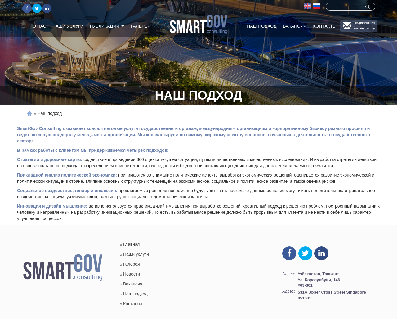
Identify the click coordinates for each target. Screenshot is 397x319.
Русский (316, 6)
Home (29, 113)
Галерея (141, 26)
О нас (39, 26)
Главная (131, 244)
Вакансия (294, 26)
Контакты (325, 26)
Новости (131, 274)
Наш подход (261, 26)
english (307, 6)
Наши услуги (68, 26)
